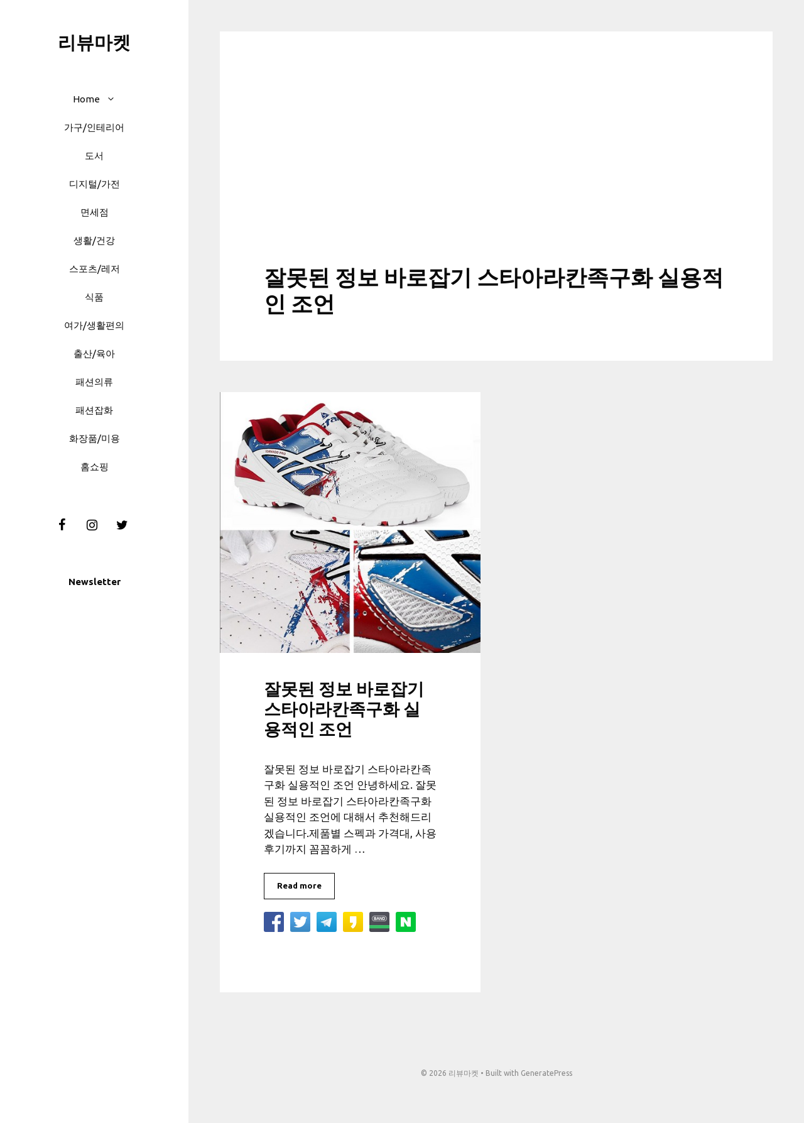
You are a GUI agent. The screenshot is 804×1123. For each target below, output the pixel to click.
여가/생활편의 (94, 325)
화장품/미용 (94, 438)
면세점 (94, 212)
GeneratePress (546, 1073)
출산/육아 (94, 353)
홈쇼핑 (94, 466)
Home (100, 99)
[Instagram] (91, 525)
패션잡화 (94, 410)
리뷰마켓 (94, 42)
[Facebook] (61, 525)
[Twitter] (121, 525)
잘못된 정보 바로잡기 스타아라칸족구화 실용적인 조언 (344, 709)
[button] (114, 99)
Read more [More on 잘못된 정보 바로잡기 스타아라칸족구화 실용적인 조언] (299, 885)
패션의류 (94, 381)
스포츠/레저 (94, 268)
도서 (94, 155)
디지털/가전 (94, 183)
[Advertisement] (496, 170)
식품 (94, 297)
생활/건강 (94, 240)
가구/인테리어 (94, 127)
